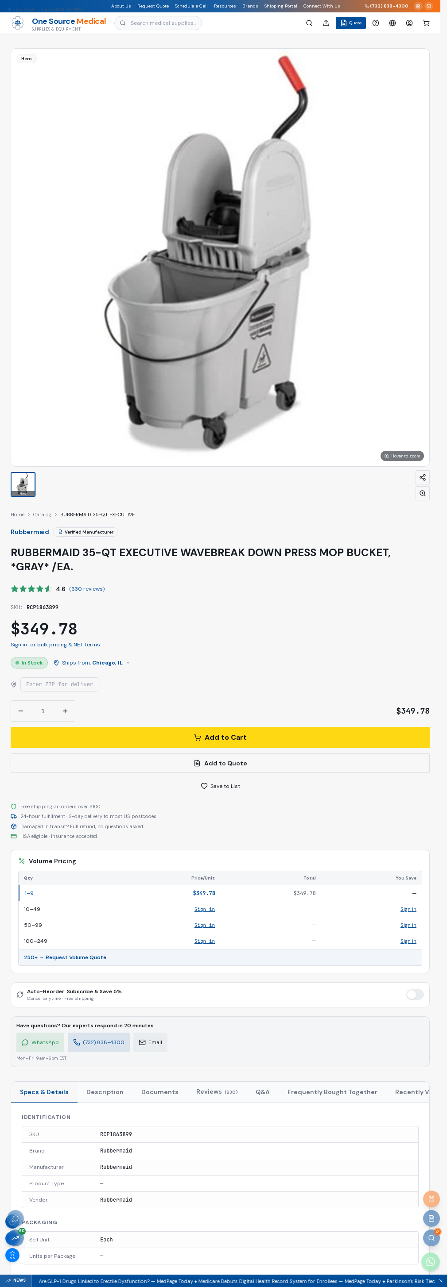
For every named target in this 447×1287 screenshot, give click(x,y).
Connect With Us (322, 6)
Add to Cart (220, 737)
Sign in (19, 644)
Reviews (217, 1091)
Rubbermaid (30, 532)
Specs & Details (44, 1092)
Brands (251, 6)
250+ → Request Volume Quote (65, 957)
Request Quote (153, 6)
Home (17, 514)
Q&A (263, 1092)
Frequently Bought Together (332, 1092)
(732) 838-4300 (386, 6)
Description (105, 1092)
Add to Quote (220, 763)
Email (150, 1042)
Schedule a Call (191, 6)
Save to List (220, 786)
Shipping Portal (281, 6)
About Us (122, 6)
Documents (160, 1092)
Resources (225, 6)
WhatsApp (40, 1042)
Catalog (42, 514)
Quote (350, 23)
